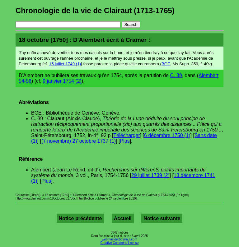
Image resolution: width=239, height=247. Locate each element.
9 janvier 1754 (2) (62, 81)
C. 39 (176, 75)
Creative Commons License (120, 243)
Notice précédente (80, 218)
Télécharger (126, 135)
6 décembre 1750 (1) (167, 135)
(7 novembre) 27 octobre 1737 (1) (78, 141)
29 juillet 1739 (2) (150, 175)
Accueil (123, 218)
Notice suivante (161, 218)
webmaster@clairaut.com (119, 239)
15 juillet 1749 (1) (65, 64)
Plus (125, 141)
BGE (166, 64)
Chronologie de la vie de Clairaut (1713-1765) (95, 10)
